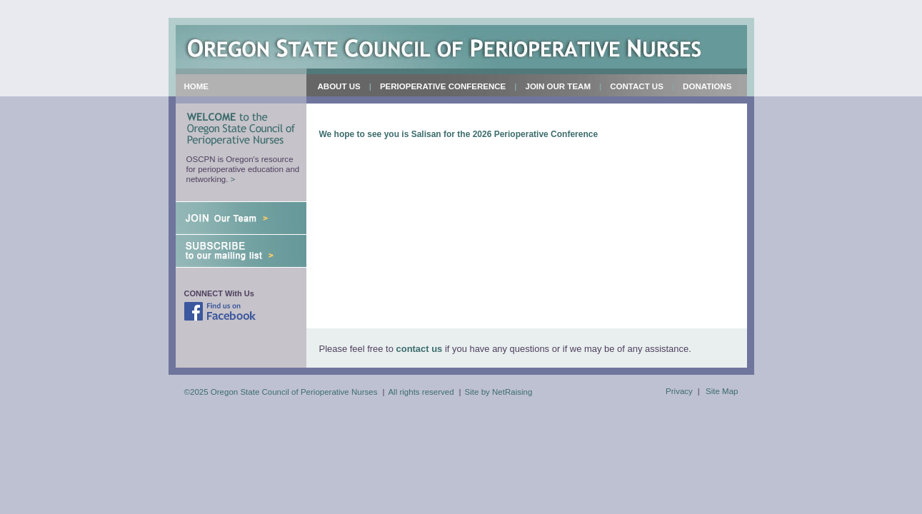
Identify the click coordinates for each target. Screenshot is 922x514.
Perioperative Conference (439, 89)
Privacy (679, 391)
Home (196, 86)
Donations (707, 86)
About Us (336, 89)
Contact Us (636, 86)
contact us (419, 348)
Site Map (722, 391)
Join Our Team (554, 89)
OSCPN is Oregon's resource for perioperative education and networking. (243, 169)
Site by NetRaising (499, 392)
